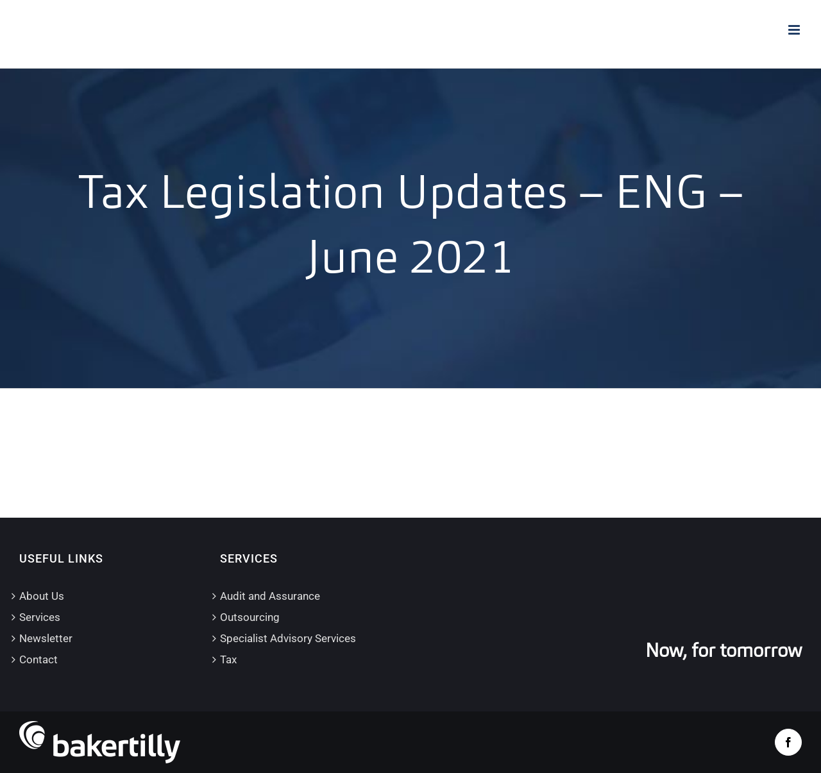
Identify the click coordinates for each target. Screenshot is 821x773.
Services (39, 617)
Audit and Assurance (270, 596)
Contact (38, 659)
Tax (228, 659)
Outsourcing (250, 617)
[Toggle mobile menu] (795, 30)
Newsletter (45, 638)
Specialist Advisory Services (288, 638)
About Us (41, 596)
